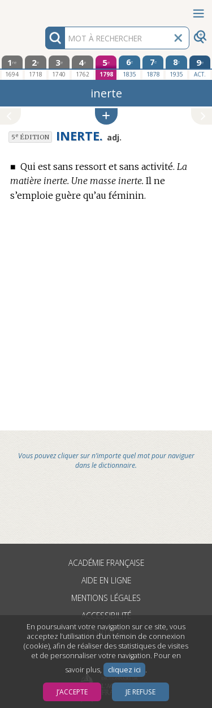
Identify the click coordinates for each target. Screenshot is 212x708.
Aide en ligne (106, 580)
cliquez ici (124, 670)
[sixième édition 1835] (129, 67)
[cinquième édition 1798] (106, 68)
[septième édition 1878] (153, 67)
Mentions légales (106, 597)
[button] (106, 116)
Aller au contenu (44, 10)
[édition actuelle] (200, 68)
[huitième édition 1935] (176, 67)
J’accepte (72, 692)
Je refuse (140, 692)
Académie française (106, 562)
